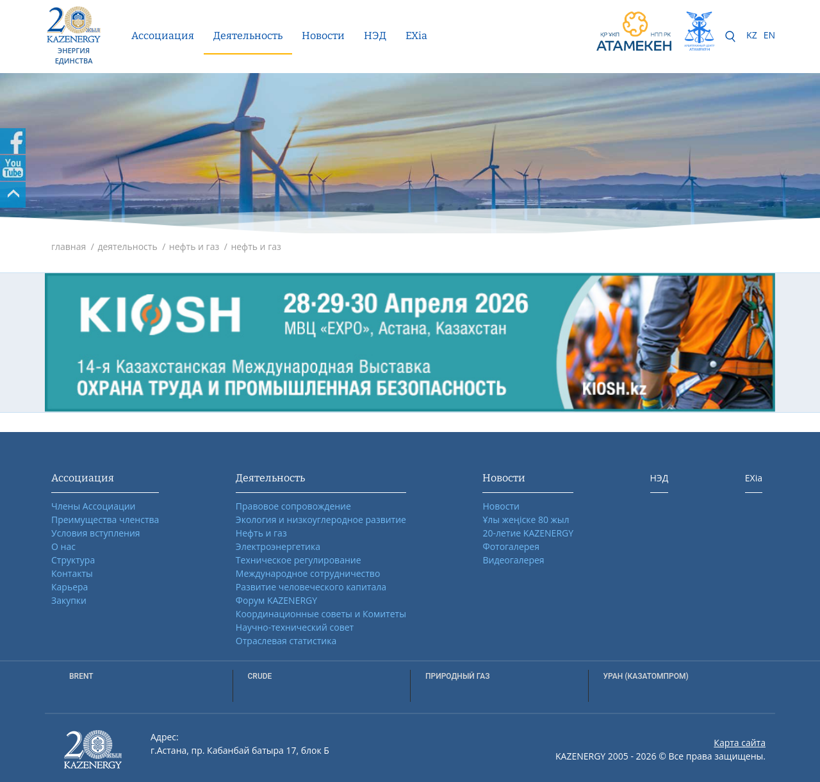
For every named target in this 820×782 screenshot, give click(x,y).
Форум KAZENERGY (276, 600)
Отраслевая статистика (286, 641)
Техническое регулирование (298, 560)
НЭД (375, 35)
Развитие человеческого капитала (311, 587)
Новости (323, 35)
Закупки (68, 600)
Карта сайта (740, 742)
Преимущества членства (105, 519)
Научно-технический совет (295, 627)
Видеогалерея (513, 560)
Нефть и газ (261, 533)
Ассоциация (162, 35)
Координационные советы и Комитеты (321, 614)
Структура (73, 560)
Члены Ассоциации (93, 506)
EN (769, 35)
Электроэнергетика (278, 546)
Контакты (72, 573)
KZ (751, 35)
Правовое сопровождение (293, 506)
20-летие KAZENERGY (527, 533)
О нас (63, 546)
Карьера (69, 587)
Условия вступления (95, 533)
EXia (416, 35)
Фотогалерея (510, 546)
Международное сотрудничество (308, 573)
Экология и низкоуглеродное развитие (321, 519)
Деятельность (248, 35)
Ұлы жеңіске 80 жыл (525, 519)
